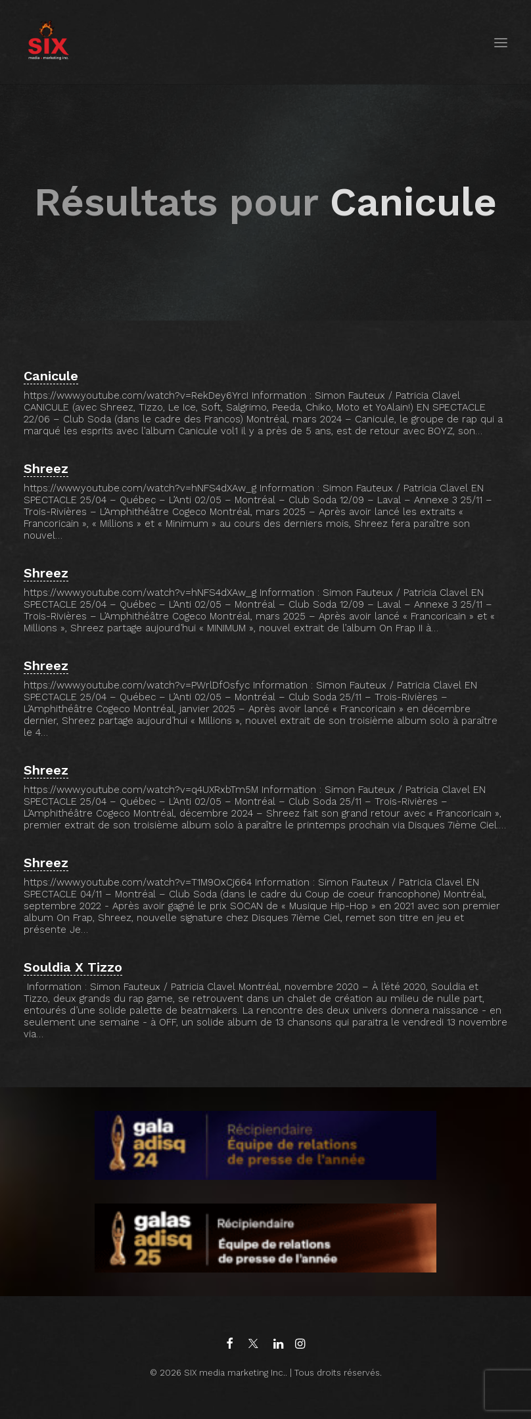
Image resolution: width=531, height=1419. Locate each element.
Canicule (51, 376)
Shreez (46, 468)
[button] (501, 42)
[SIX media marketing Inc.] (48, 42)
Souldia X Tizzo (73, 967)
